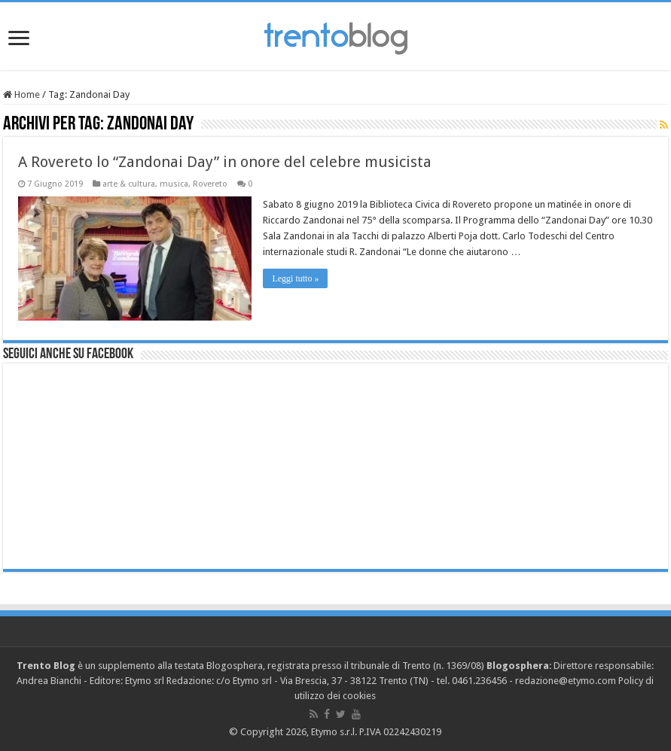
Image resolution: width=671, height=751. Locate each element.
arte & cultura (128, 184)
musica (174, 184)
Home (21, 94)
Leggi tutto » (295, 278)
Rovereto (210, 184)
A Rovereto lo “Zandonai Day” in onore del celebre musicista (225, 162)
